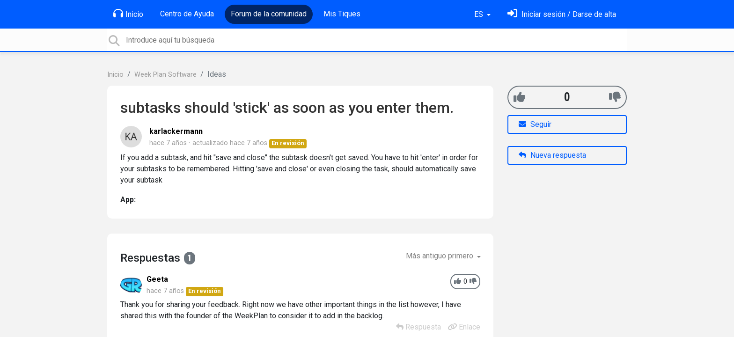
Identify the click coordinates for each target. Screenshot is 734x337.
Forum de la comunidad (269, 13)
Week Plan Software (165, 75)
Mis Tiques (341, 13)
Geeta (157, 279)
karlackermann (176, 131)
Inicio (128, 13)
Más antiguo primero (440, 255)
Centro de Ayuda (187, 13)
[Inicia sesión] (562, 14)
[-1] (615, 97)
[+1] (519, 97)
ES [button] (479, 14)
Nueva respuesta (552, 155)
